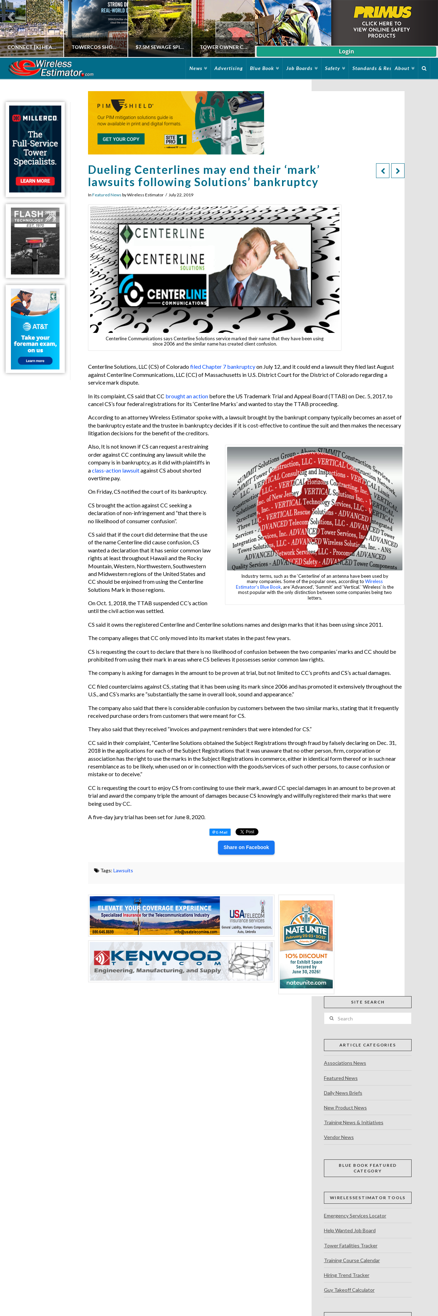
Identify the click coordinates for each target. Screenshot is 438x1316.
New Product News (345, 1108)
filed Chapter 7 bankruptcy (222, 366)
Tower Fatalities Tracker (350, 1245)
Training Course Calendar (352, 1260)
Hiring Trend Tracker (346, 1275)
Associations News (345, 1063)
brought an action (186, 396)
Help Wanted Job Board (350, 1230)
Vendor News (339, 1137)
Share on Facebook (246, 847)
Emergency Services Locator (355, 1216)
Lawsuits (123, 870)
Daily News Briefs (343, 1093)
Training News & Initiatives (353, 1122)
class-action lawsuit (115, 470)
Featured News (106, 194)
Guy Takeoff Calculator (349, 1290)
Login (346, 51)
